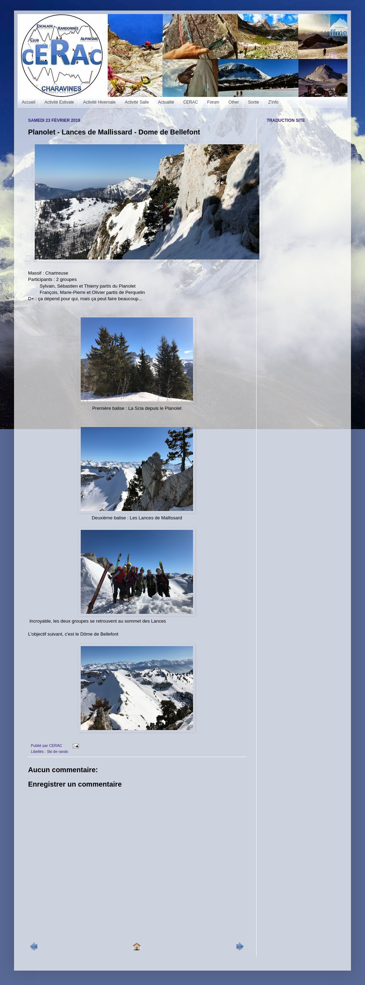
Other (233, 102)
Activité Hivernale (99, 102)
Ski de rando (57, 751)
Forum (213, 102)
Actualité (166, 102)
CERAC (190, 102)
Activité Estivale (59, 102)
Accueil (28, 102)
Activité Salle (137, 102)
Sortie (253, 102)
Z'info (273, 102)
